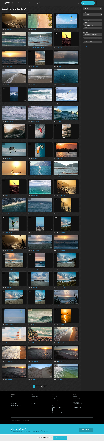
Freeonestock (35, 103)
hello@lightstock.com (77, 407)
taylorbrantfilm (35, 361)
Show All (87, 20)
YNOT (59, 121)
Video (86, 28)
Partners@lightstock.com (77, 403)
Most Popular (34, 400)
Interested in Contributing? (16, 405)
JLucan (59, 66)
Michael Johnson (9, 121)
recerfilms (60, 379)
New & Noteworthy (35, 403)
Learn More (86, 430)
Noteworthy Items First (91, 34)
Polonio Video (9, 214)
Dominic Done (61, 103)
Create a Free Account (15, 398)
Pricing (77, 3)
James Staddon (61, 29)
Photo (86, 22)
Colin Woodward (35, 177)
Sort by (84, 12)
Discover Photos (34, 396)
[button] (18, 3)
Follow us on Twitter (58, 407)
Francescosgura (9, 29)
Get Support (75, 396)
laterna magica (9, 177)
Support (12, 401)
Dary (7, 103)
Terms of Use (54, 396)
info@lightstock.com (76, 400)
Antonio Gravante (36, 195)
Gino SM (60, 158)
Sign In (99, 3)
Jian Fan (8, 343)
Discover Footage (34, 398)
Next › (44, 386)
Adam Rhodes (35, 140)
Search (101, 8)
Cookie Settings (55, 400)
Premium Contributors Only (91, 38)
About (12, 396)
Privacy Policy (54, 398)
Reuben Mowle (9, 140)
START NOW (60, 438)
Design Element (89, 25)
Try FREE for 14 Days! (87, 3)
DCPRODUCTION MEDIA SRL (38, 48)
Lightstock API (14, 403)
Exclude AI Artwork (89, 42)
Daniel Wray (60, 48)
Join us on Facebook (58, 409)
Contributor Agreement (56, 401)
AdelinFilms (8, 84)
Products (85, 18)
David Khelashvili (9, 324)
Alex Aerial (34, 29)
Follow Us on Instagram (58, 412)
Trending (33, 401)
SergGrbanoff (61, 343)
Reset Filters (85, 47)
